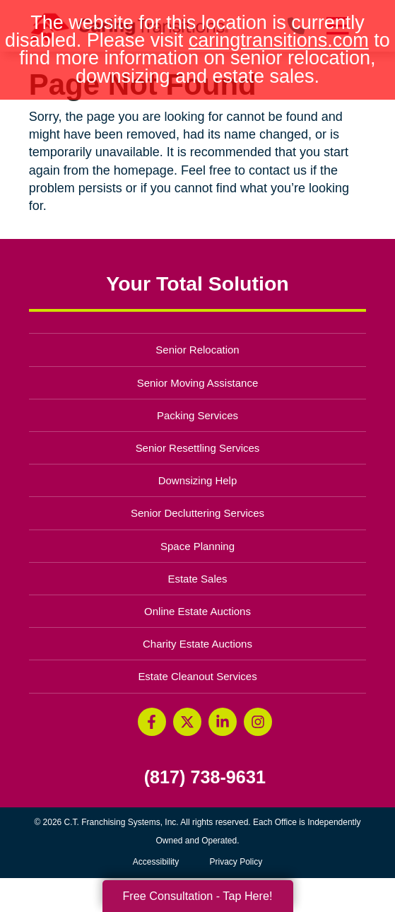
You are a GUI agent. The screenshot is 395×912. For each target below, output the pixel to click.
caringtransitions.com (279, 40)
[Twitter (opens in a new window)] (187, 722)
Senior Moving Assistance (198, 383)
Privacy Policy (236, 862)
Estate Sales (197, 579)
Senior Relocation (197, 350)
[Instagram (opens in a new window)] (258, 722)
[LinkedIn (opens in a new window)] (222, 722)
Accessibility (156, 862)
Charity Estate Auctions (197, 644)
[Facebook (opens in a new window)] (152, 722)
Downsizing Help (197, 480)
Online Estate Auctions (197, 611)
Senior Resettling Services (198, 448)
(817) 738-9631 (205, 777)
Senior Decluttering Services (197, 513)
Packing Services (197, 415)
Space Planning (197, 546)
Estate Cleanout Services (197, 676)
